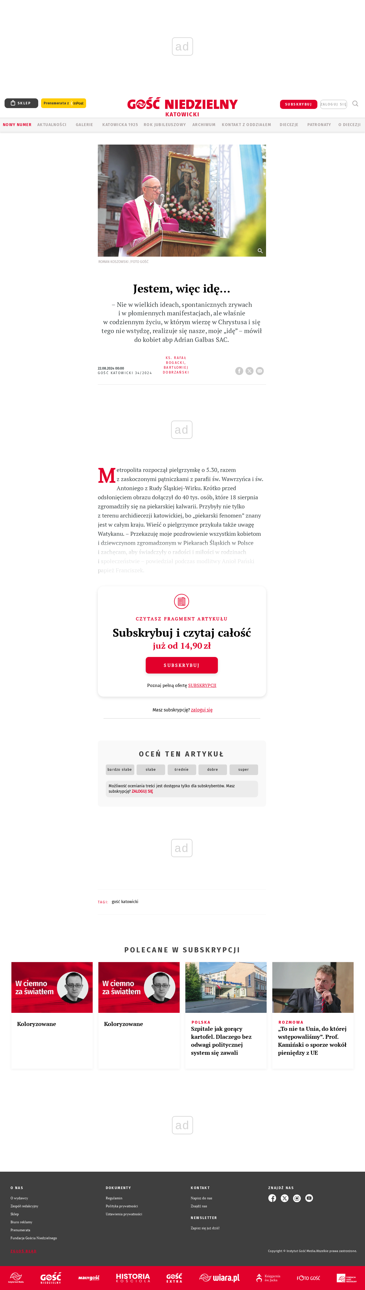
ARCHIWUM (204, 124)
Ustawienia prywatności (124, 1214)
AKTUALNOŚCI (51, 124)
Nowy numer (17, 124)
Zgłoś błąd (24, 1251)
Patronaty (319, 124)
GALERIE (84, 124)
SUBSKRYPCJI (202, 685)
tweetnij (251, 369)
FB (240, 369)
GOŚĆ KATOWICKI (125, 901)
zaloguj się (334, 104)
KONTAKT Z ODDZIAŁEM (246, 124)
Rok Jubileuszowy (165, 124)
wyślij (261, 369)
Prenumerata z (64, 103)
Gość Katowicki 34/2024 (125, 373)
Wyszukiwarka (355, 103)
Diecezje (289, 124)
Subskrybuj (182, 665)
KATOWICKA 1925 (120, 124)
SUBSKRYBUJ (298, 104)
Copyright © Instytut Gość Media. (292, 1251)
